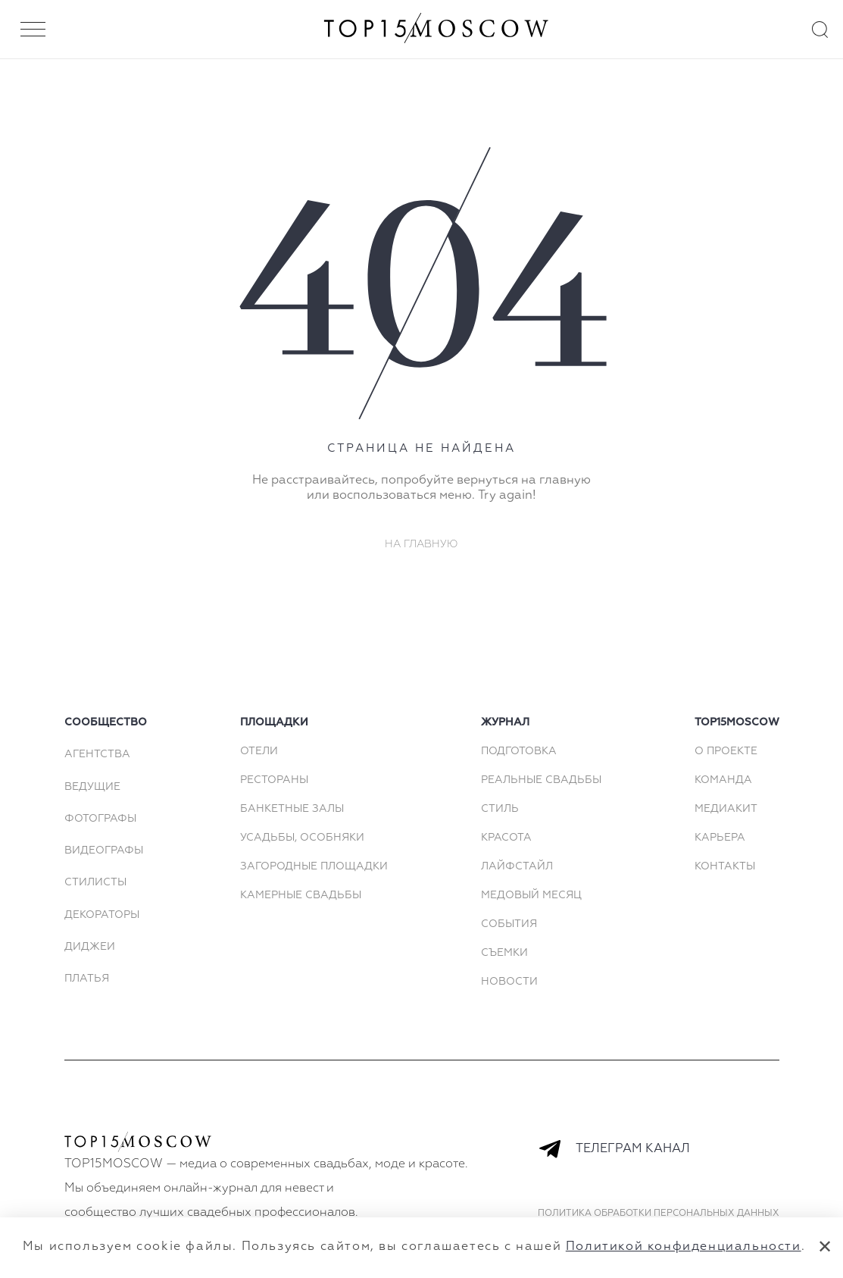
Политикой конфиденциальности (683, 1247)
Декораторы (101, 915)
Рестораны (274, 780)
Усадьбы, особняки (302, 837)
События (509, 924)
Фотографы (100, 818)
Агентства (97, 754)
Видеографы (103, 850)
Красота (506, 837)
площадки (274, 722)
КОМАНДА (723, 780)
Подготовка (519, 751)
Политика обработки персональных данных (658, 1213)
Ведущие (92, 787)
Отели (259, 751)
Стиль (500, 808)
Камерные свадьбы (300, 895)
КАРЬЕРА (720, 837)
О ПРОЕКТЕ (726, 751)
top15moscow (737, 722)
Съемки (504, 953)
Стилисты (95, 882)
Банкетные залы (292, 808)
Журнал (505, 722)
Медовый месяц (531, 895)
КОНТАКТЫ (725, 866)
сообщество (105, 722)
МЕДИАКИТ (726, 808)
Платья (86, 978)
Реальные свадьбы (541, 780)
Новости (509, 981)
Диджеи (89, 946)
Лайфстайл (517, 866)
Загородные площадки (314, 866)
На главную (421, 544)
